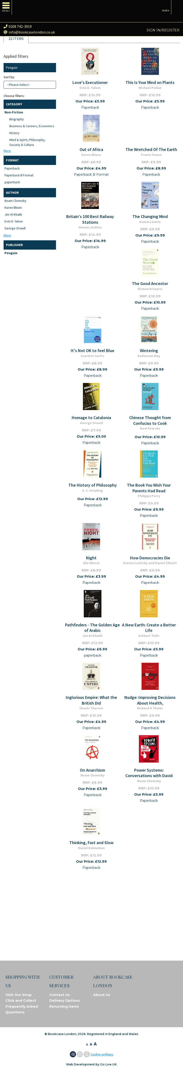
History (14, 133)
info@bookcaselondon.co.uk (29, 32)
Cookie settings (102, 1054)
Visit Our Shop (18, 995)
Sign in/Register (163, 30)
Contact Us (59, 995)
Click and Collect (20, 1000)
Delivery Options (64, 1000)
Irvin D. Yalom (14, 221)
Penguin (11, 253)
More (7, 151)
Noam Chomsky (15, 200)
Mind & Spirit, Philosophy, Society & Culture (27, 142)
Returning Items (64, 1006)
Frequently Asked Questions (21, 1009)
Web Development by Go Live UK (91, 1064)
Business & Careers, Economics (31, 126)
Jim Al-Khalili (13, 214)
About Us (101, 995)
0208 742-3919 (18, 26)
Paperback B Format (19, 175)
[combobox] (30, 85)
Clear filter (51, 67)
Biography (16, 119)
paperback (12, 182)
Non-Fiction (14, 112)
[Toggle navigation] (6, 7)
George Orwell (15, 228)
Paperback (12, 168)
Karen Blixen (13, 207)
